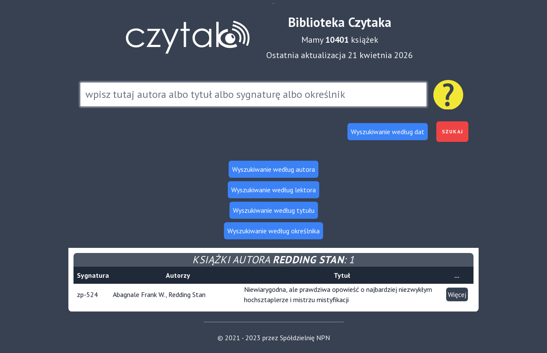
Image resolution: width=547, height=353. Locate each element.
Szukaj (452, 131)
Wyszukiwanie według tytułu (274, 210)
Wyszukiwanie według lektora (273, 189)
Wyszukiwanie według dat (387, 131)
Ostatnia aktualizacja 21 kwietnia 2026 (339, 55)
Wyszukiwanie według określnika (273, 231)
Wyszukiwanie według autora (273, 169)
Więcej (457, 294)
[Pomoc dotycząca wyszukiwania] (448, 95)
